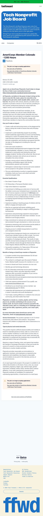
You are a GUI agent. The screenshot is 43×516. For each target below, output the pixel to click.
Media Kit (6, 476)
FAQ (4, 478)
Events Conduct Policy (29, 473)
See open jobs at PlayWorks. (14, 68)
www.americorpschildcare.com (14, 283)
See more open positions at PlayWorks (21, 397)
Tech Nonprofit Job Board (11, 471)
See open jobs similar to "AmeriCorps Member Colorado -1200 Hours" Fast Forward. (22, 71)
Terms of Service (27, 476)
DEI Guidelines (27, 471)
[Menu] (40, 6)
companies (10, 43)
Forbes (5, 483)
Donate (21, 491)
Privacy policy (17, 461)
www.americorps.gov (11, 288)
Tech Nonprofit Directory (11, 473)
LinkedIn (6, 481)
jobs (2, 43)
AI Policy (25, 469)
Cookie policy (25, 461)
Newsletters (7, 469)
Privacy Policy (27, 474)
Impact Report (7, 474)
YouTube (5, 485)
